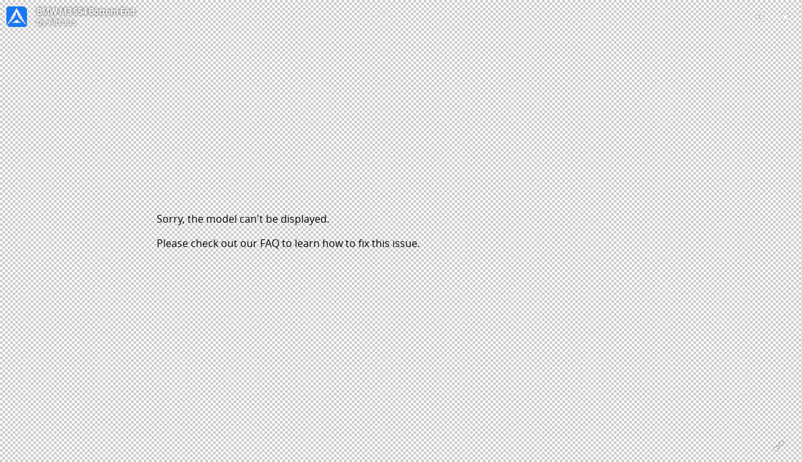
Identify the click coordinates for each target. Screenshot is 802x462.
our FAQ (259, 243)
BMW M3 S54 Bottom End (86, 11)
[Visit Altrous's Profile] (16, 16)
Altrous (62, 22)
